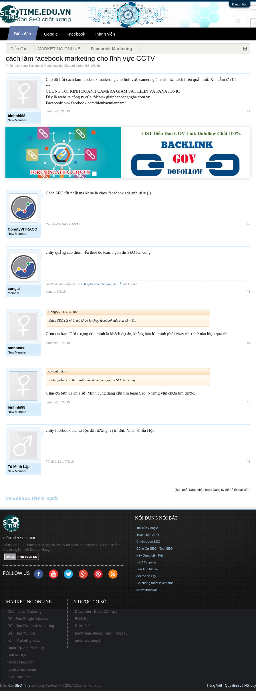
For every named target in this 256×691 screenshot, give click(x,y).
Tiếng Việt (214, 686)
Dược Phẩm (84, 626)
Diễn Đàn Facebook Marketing (30, 626)
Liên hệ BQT (17, 655)
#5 (248, 402)
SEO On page (146, 562)
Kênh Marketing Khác (23, 641)
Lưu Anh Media (147, 569)
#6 (248, 461)
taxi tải (117, 284)
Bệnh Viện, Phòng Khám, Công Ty (101, 633)
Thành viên (104, 34)
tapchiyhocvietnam (21, 670)
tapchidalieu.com (20, 662)
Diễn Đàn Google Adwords (27, 619)
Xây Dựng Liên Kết (149, 555)
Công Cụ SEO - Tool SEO (154, 548)
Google (51, 34)
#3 (248, 291)
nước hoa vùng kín (89, 641)
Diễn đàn (22, 33)
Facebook (75, 34)
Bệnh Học (82, 619)
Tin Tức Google (147, 528)
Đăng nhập (239, 4)
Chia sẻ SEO (18, 498)
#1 (248, 111)
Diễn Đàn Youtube (21, 633)
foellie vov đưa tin (20, 677)
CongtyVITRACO (58, 224)
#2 (248, 224)
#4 (248, 343)
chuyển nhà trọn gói (97, 284)
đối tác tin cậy (146, 576)
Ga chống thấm (147, 583)
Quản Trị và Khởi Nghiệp (26, 648)
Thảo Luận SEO (147, 534)
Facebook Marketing (43, 65)
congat (50, 291)
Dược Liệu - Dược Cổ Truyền (97, 612)
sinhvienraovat (146, 590)
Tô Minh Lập (54, 461)
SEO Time (23, 686)
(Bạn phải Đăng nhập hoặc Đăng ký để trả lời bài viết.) (212, 489)
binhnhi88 (83, 65)
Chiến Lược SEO (148, 541)
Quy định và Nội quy (240, 686)
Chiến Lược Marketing (24, 612)
